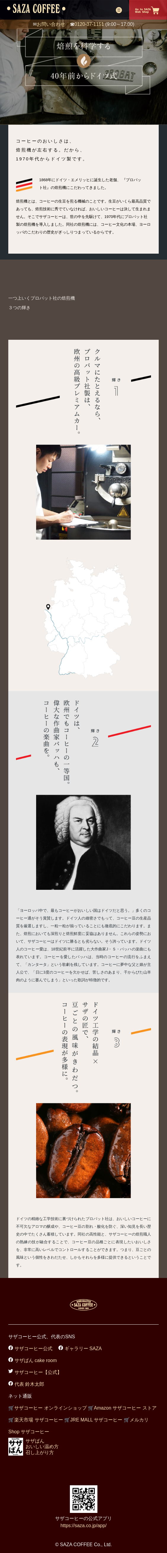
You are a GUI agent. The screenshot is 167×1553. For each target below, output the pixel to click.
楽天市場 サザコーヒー (35, 1419)
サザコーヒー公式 (32, 1348)
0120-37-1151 (89, 24)
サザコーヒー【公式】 (37, 1372)
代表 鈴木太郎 (28, 1384)
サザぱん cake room (35, 1360)
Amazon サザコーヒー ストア (122, 1407)
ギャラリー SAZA (82, 1348)
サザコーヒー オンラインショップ (47, 1407)
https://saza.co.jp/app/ (83, 1525)
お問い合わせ (51, 24)
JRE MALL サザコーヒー (93, 1419)
